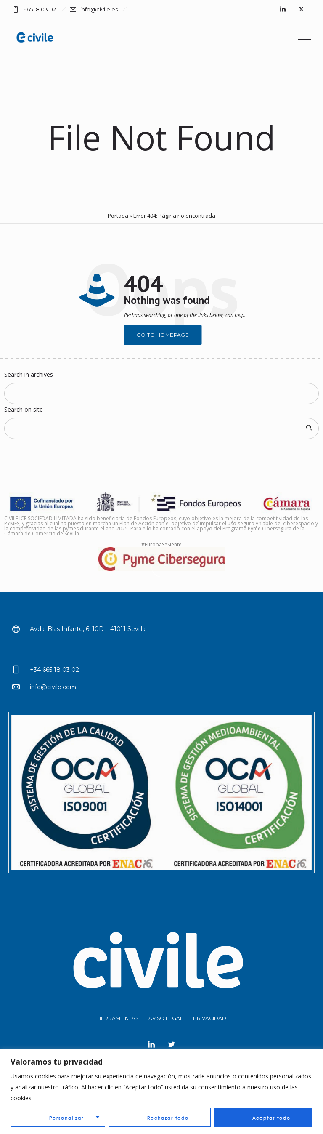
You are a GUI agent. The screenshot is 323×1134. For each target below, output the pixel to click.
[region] (161, 1091)
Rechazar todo (168, 1118)
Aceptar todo (271, 1118)
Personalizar (66, 1118)
